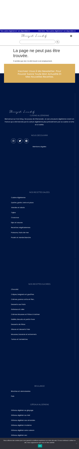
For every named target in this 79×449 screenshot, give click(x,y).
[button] (71, 36)
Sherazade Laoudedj (34, 36)
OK (40, 446)
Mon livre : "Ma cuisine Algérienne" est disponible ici (59, 31)
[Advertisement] (39, 14)
